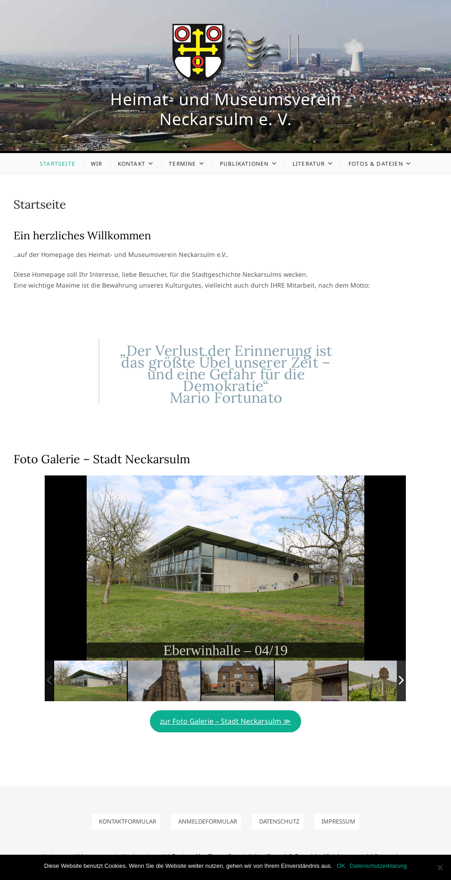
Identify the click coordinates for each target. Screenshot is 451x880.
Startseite (57, 164)
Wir (96, 164)
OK (341, 865)
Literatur (309, 164)
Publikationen (244, 164)
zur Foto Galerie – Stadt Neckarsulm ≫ (225, 721)
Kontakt (131, 164)
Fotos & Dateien (376, 164)
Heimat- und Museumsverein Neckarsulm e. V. (225, 109)
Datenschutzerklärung (378, 865)
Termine (182, 164)
